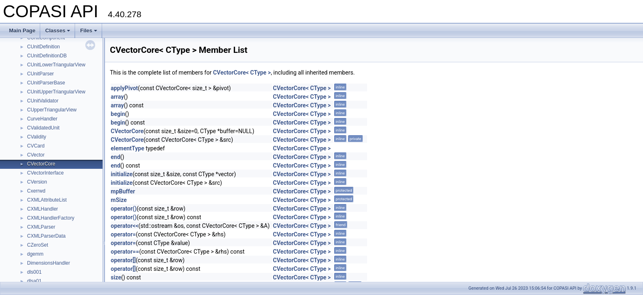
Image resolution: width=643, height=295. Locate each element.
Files (88, 30)
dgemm (35, 254)
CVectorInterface (45, 173)
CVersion (37, 182)
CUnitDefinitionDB (47, 56)
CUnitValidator (42, 101)
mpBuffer (123, 191)
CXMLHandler (42, 209)
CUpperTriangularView (52, 110)
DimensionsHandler (48, 263)
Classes (57, 30)
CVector (36, 155)
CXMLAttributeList (47, 200)
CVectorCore (41, 164)
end (115, 157)
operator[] (123, 260)
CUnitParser (40, 74)
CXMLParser (41, 227)
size (116, 277)
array (117, 96)
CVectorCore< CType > (242, 72)
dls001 (34, 272)
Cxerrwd (36, 191)
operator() (124, 208)
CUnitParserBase (46, 83)
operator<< (125, 225)
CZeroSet (37, 245)
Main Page (22, 30)
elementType (127, 148)
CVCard (36, 146)
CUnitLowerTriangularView (56, 65)
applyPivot (124, 88)
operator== (125, 251)
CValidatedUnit (43, 128)
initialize (121, 174)
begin (118, 114)
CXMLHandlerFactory (50, 218)
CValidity (36, 137)
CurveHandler (42, 119)
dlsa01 (34, 281)
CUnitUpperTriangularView (56, 92)
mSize (119, 200)
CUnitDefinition (43, 47)
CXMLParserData (46, 236)
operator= (123, 234)
